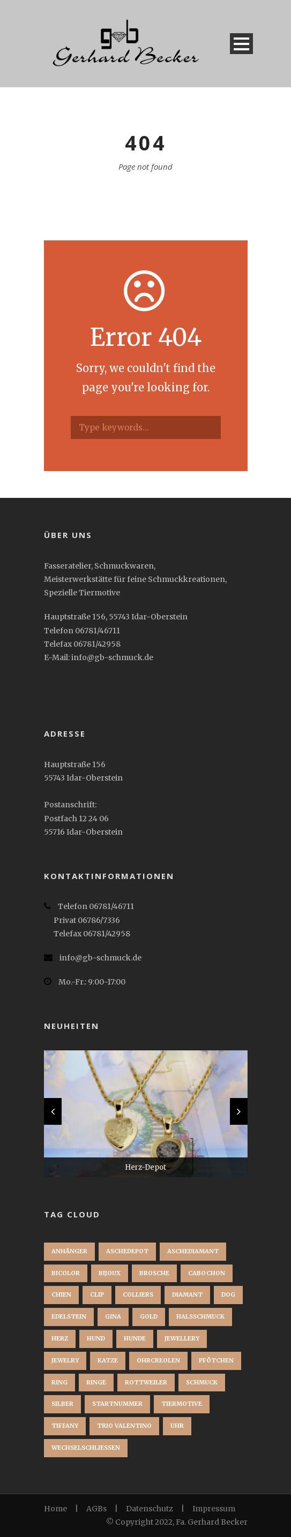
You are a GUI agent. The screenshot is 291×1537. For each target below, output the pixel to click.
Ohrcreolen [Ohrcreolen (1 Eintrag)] (158, 1360)
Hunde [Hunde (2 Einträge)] (135, 1338)
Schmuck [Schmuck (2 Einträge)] (202, 1382)
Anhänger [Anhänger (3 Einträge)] (69, 1251)
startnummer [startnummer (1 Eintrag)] (117, 1403)
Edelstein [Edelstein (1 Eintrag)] (68, 1316)
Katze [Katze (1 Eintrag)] (108, 1360)
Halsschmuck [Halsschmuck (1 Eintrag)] (200, 1316)
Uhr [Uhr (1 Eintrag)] (177, 1425)
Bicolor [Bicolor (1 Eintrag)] (65, 1273)
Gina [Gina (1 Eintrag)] (113, 1316)
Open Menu (241, 43)
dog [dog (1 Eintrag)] (228, 1294)
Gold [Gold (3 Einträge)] (149, 1316)
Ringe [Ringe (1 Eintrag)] (96, 1382)
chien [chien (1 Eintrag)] (61, 1294)
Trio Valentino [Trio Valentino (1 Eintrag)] (124, 1425)
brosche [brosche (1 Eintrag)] (154, 1273)
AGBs (96, 1508)
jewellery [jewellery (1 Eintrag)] (182, 1338)
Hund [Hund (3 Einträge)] (96, 1338)
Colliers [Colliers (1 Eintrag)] (138, 1294)
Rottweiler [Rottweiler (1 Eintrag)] (146, 1382)
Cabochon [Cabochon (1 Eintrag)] (206, 1273)
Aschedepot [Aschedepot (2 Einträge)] (127, 1251)
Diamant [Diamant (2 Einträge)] (187, 1294)
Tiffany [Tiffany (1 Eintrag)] (64, 1425)
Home (55, 1508)
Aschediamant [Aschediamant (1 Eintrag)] (193, 1251)
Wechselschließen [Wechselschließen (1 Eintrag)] (85, 1447)
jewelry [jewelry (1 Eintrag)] (65, 1360)
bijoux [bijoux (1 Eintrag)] (110, 1273)
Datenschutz (149, 1508)
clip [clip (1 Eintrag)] (97, 1294)
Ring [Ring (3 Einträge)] (59, 1382)
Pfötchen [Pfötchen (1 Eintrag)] (216, 1360)
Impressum (213, 1508)
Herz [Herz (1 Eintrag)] (59, 1338)
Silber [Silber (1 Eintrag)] (62, 1403)
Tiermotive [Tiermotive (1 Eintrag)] (181, 1403)
